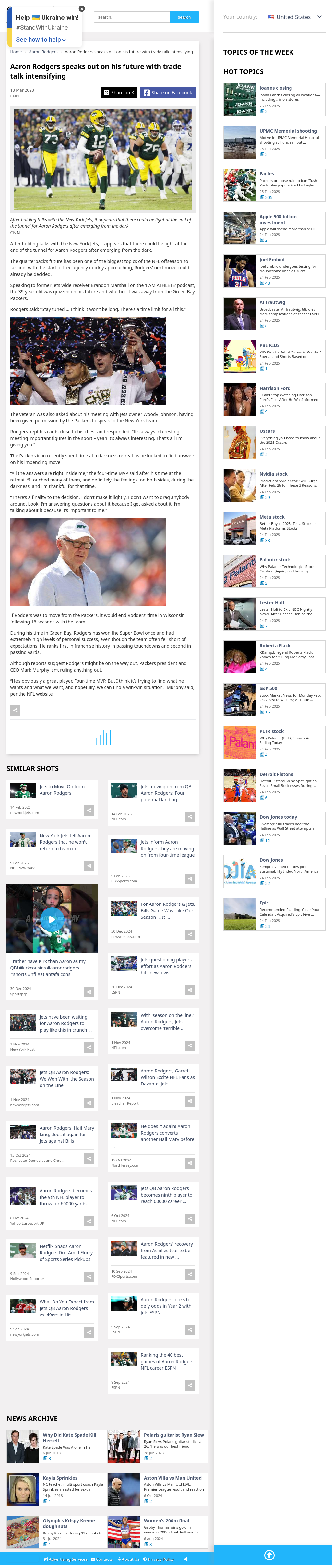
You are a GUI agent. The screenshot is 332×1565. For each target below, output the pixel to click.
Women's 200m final (166, 1546)
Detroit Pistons (276, 799)
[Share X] (119, 92)
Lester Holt (272, 628)
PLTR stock (272, 757)
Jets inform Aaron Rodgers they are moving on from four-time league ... (153, 877)
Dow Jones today (278, 842)
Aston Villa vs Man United (173, 1503)
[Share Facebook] (167, 92)
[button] (296, 16)
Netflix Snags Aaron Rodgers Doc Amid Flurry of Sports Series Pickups (66, 1271)
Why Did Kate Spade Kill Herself (69, 1463)
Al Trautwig (272, 328)
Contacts (103, 1559)
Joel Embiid (272, 285)
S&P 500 (269, 714)
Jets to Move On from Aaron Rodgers (62, 815)
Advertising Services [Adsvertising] (66, 1559)
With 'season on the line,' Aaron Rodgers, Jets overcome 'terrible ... (167, 1047)
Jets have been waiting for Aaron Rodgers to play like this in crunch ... (66, 1048)
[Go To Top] (269, 1555)
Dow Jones (271, 885)
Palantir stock (275, 585)
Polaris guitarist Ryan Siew (174, 1460)
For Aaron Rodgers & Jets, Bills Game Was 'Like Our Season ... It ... (168, 935)
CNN (14, 96)
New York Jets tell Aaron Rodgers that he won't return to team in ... (65, 867)
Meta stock (272, 542)
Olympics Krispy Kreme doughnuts (69, 1549)
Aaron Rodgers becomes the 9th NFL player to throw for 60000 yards (66, 1222)
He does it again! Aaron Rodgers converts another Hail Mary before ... (152, 1161)
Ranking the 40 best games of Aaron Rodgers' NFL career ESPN (168, 1368)
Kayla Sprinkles (60, 1503)
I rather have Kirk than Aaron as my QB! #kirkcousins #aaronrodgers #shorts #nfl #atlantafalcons (47, 993)
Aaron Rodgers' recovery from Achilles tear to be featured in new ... (167, 1269)
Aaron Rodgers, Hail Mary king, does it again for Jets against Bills (67, 1159)
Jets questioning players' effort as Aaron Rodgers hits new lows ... (167, 991)
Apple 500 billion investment (278, 244)
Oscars (267, 456)
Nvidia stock (274, 499)
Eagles (267, 174)
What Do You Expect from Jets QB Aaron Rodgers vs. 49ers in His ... (67, 1320)
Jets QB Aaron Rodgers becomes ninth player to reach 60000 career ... (166, 1220)
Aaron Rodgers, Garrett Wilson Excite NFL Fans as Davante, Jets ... (168, 1102)
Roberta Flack (275, 671)
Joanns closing (276, 88)
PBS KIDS (270, 371)
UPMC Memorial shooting (288, 131)
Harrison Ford (275, 414)
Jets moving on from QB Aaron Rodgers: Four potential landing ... (166, 818)
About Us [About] (129, 1559)
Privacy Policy (159, 1559)
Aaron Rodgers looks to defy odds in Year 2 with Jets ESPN (166, 1318)
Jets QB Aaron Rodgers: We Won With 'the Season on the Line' (67, 1104)
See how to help (38, 39)
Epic (264, 928)
